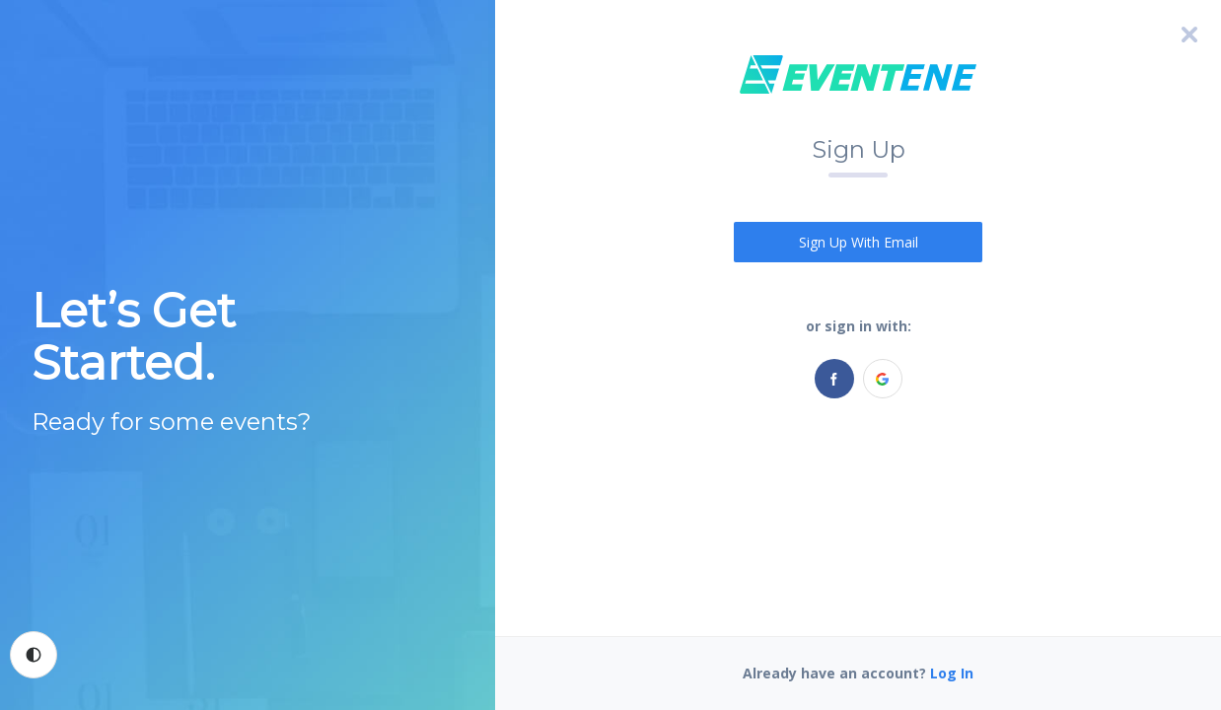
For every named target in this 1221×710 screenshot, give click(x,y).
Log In (951, 673)
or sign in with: (858, 326)
